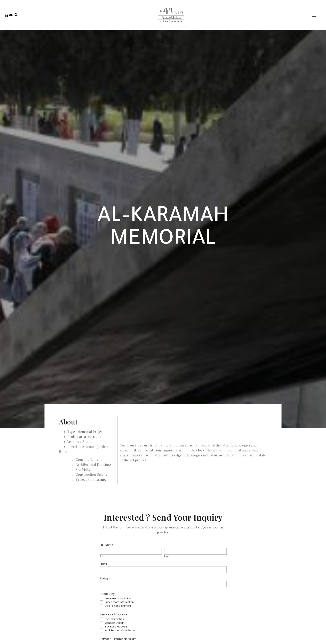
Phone (105, 578)
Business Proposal (113, 627)
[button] (16, 15)
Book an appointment (115, 606)
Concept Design (112, 623)
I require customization (116, 598)
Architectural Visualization (118, 630)
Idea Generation (112, 619)
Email (103, 564)
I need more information (117, 602)
